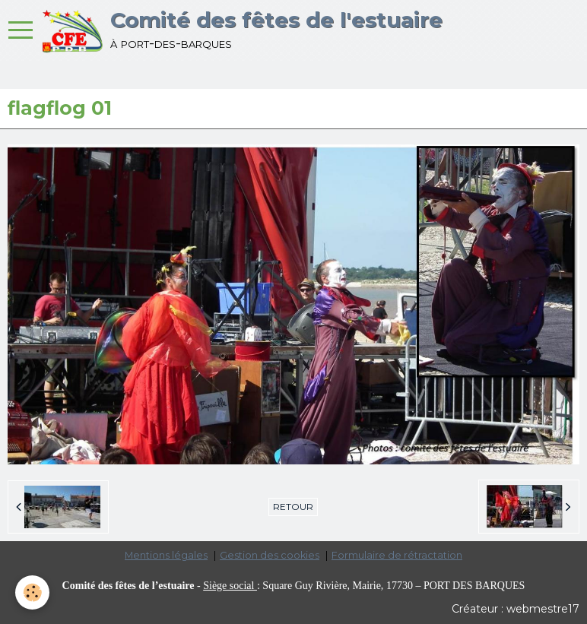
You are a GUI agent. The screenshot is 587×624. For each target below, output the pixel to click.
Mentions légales (166, 555)
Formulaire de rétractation (397, 555)
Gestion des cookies (269, 555)
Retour (293, 506)
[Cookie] (32, 592)
